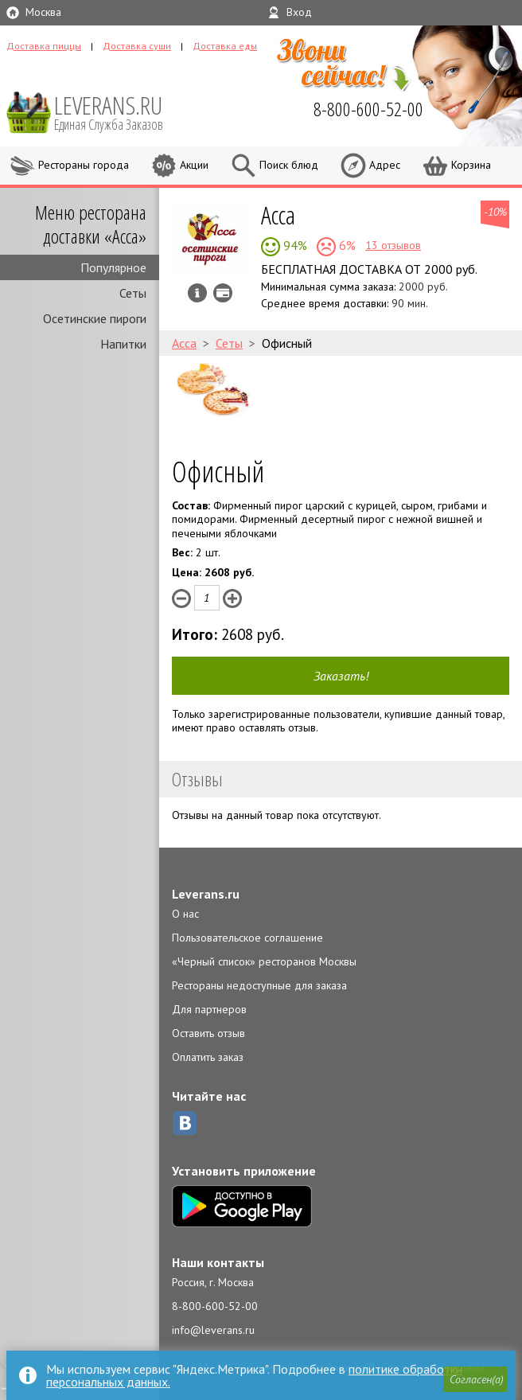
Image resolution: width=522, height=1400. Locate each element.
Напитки (123, 344)
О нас (185, 914)
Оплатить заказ (207, 1057)
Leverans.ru (206, 894)
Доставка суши (137, 46)
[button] (475, 1379)
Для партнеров (209, 1009)
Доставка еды (225, 46)
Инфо (197, 292)
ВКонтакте (184, 1123)
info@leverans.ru (213, 1330)
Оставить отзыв (208, 1033)
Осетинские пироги (94, 318)
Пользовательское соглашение (247, 937)
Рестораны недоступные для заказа (259, 985)
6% (346, 245)
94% (293, 245)
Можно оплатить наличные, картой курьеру (222, 292)
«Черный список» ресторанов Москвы (264, 961)
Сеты (132, 293)
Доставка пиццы (43, 46)
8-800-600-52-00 (215, 1306)
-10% (495, 212)
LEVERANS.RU (119, 111)
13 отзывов (393, 245)
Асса (278, 214)
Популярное (113, 267)
